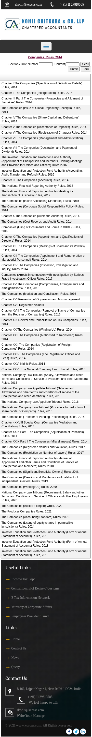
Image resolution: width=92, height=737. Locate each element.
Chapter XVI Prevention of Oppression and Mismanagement (40, 299)
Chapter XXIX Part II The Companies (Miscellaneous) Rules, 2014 (44, 441)
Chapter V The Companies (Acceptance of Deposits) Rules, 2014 (44, 127)
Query (15, 667)
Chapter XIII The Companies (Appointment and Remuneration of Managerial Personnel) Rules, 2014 (43, 257)
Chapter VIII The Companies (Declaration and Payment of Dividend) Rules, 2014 (39, 149)
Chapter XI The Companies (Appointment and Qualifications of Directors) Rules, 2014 (42, 238)
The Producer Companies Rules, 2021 (26, 511)
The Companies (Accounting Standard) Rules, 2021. (35, 517)
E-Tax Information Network (30, 598)
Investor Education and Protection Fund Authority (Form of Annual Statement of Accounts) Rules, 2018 (44, 534)
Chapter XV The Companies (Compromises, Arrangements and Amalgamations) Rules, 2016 (42, 286)
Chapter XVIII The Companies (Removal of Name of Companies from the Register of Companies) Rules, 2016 (43, 312)
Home (15, 639)
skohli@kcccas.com (28, 4)
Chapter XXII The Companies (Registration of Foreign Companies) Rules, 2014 (36, 346)
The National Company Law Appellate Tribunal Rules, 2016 (40, 401)
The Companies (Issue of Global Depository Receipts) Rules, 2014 (41, 110)
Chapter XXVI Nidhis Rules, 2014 (23, 363)
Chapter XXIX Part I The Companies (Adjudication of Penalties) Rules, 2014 (42, 434)
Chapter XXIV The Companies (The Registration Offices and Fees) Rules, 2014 (40, 356)
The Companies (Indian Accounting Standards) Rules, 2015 (40, 201)
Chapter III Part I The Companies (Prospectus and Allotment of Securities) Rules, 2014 (42, 100)
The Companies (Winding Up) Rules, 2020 (29, 487)
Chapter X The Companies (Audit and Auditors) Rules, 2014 (40, 216)
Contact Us (18, 648)
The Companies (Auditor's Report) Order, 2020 (31, 506)
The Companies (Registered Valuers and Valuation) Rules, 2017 (43, 447)
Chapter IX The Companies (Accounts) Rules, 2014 (34, 180)
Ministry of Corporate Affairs (31, 607)
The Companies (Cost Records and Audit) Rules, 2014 (36, 221)
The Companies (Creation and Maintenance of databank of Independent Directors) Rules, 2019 (39, 479)
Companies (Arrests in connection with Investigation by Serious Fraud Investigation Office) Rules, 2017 (42, 276)
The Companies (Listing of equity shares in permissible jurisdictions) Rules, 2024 (37, 524)
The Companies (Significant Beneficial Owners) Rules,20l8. (40, 471)
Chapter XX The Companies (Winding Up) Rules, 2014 (37, 329)
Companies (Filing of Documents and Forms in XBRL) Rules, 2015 (41, 229)
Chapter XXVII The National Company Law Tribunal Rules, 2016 (43, 369)
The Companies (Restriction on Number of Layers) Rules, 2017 (42, 452)
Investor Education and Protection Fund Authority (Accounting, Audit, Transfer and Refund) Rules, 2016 (42, 172)
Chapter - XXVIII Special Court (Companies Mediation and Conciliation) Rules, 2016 (39, 424)
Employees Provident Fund (30, 616)
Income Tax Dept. (23, 579)
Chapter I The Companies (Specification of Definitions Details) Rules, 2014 (41, 85)
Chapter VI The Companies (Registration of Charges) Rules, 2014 (44, 132)
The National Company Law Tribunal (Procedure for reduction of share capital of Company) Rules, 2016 (43, 409)
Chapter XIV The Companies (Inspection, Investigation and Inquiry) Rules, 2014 (39, 267)
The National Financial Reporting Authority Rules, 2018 (37, 185)
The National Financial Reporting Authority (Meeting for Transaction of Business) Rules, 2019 (37, 193)
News (15, 658)
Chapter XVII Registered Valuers (22, 305)
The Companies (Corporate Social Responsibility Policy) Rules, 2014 (42, 208)
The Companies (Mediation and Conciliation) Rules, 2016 (38, 293)
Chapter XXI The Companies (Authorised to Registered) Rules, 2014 (42, 337)
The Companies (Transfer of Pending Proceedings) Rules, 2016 (42, 417)
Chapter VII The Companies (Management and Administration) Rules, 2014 (42, 140)
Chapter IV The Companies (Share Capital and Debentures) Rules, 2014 (40, 119)
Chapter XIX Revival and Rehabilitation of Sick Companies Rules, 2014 (44, 322)
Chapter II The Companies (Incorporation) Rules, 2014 (36, 93)
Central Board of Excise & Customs (35, 588)
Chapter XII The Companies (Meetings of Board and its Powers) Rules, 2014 (43, 248)
